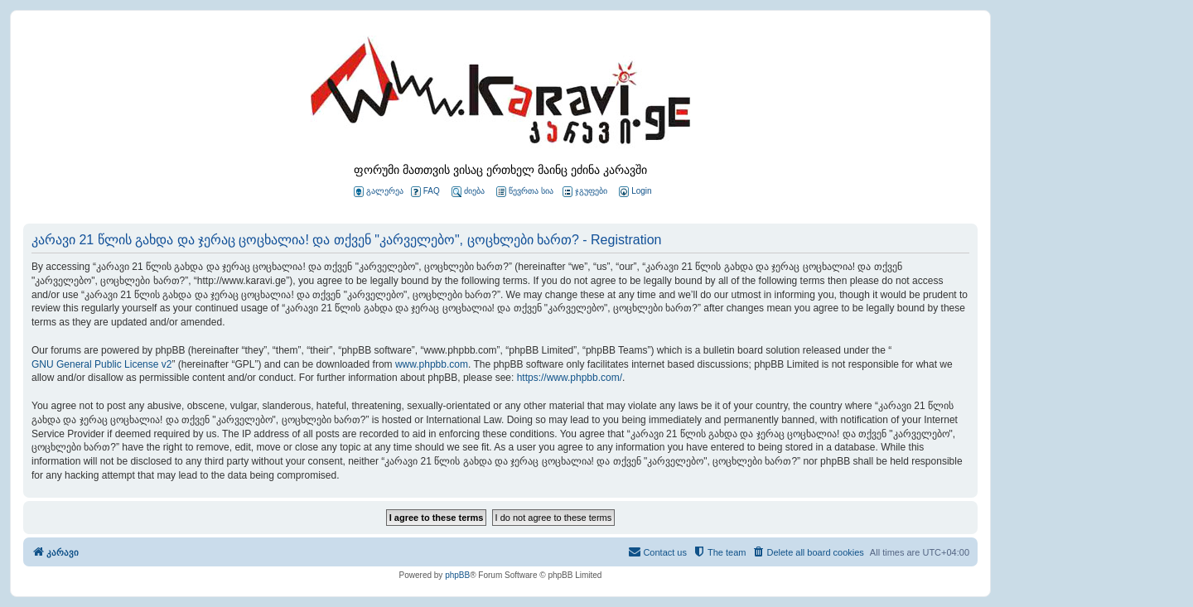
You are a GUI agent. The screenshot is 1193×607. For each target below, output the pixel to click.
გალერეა (378, 191)
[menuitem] (633, 191)
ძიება (468, 191)
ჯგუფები (585, 191)
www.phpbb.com (431, 364)
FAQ (425, 191)
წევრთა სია (524, 191)
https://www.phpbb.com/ (569, 377)
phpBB (457, 575)
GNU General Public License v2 (101, 364)
